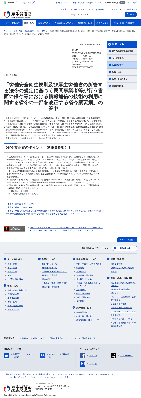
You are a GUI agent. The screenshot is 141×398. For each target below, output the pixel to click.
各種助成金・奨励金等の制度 (54, 271)
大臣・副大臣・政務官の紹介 (88, 263)
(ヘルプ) (98, 3)
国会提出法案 (116, 263)
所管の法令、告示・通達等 (122, 267)
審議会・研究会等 (49, 275)
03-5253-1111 (51, 388)
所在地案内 (81, 271)
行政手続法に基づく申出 (121, 318)
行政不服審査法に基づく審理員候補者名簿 (123, 323)
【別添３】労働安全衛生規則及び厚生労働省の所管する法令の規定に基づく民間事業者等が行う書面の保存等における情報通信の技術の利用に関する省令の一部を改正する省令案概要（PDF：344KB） (53, 212)
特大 (134, 3)
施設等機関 (81, 289)
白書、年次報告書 (84, 315)
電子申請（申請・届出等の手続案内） (123, 283)
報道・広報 (118, 44)
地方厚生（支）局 (84, 279)
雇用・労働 (12, 271)
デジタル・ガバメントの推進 (123, 311)
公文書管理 (115, 314)
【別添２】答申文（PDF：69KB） (20, 207)
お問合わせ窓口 (80, 9)
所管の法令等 (117, 259)
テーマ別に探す (15, 259)
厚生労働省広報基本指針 (122, 51)
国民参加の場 (131, 9)
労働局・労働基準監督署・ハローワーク (88, 284)
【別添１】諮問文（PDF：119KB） (21, 204)
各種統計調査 (82, 312)
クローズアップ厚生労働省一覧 (82, 338)
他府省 (25, 338)
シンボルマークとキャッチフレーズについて (74, 374)
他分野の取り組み (15, 279)
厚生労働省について (86, 259)
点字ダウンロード (62, 3)
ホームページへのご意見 (57, 376)
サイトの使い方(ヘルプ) (16, 376)
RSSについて (36, 376)
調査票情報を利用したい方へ (88, 319)
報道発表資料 (118, 65)
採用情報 (80, 301)
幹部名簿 (80, 267)
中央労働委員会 (83, 293)
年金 (9, 275)
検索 (132, 14)
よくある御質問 (98, 9)
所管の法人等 (39, 338)
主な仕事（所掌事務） (85, 275)
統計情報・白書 (84, 307)
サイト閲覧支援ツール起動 (83, 3)
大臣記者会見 (118, 58)
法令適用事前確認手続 (120, 289)
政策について (48, 259)
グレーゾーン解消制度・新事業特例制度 (123, 297)
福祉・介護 (12, 267)
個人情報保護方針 (43, 374)
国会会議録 (47, 279)
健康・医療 (12, 263)
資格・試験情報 (83, 297)
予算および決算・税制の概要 (54, 282)
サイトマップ (115, 9)
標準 (122, 3)
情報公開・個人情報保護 (121, 307)
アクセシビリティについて (109, 374)
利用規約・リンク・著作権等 (18, 374)
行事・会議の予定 (119, 79)
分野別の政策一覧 (49, 263)
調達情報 (114, 292)
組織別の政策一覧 (49, 267)
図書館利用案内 (56, 338)
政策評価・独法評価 (50, 286)
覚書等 (114, 271)
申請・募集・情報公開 (122, 277)
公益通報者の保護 (118, 303)
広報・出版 (117, 72)
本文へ (66, 9)
